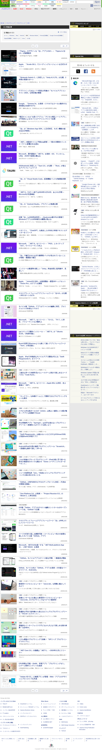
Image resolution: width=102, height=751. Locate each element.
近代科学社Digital (48, 727)
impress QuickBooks (85, 710)
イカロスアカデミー (67, 716)
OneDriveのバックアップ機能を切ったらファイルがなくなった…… (90, 387)
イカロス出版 (63, 701)
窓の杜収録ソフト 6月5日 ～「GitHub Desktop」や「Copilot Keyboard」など (82, 178)
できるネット (6, 728)
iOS (27, 35)
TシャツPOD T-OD (49, 710)
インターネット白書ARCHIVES (11, 731)
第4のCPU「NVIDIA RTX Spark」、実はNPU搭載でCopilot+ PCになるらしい (89, 288)
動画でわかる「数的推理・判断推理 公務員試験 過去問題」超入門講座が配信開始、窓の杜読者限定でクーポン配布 (90, 202)
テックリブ (62, 728)
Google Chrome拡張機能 (56, 35)
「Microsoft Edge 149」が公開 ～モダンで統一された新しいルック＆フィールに (90, 83)
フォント (83, 9)
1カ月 (97, 26)
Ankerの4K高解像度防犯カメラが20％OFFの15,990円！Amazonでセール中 (90, 217)
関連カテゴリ (10, 32)
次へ (66, 46)
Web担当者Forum (7, 707)
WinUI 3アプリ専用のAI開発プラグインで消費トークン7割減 (90, 355)
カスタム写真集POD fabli (87, 724)
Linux (23, 38)
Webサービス (16, 38)
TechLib (63, 731)
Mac (17, 35)
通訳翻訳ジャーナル (67, 710)
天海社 (81, 704)
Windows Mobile (34, 35)
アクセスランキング (81, 23)
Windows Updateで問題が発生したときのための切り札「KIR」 (90, 375)
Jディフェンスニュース (68, 707)
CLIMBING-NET (47, 722)
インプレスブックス (26, 724)
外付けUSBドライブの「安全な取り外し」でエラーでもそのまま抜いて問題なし (90, 342)
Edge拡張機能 (7, 38)
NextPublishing (24, 727)
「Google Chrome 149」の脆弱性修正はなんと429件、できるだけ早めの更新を (90, 186)
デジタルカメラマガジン (9, 725)
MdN (60, 719)
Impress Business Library (27, 710)
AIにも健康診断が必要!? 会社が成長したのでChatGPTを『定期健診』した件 (90, 127)
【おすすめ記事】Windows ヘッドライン (87, 335)
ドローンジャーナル (8, 716)
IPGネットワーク (82, 719)
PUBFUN (80, 713)
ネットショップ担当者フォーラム (29, 707)
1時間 (74, 26)
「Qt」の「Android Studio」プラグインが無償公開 (38, 204)
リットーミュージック (49, 704)
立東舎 (45, 713)
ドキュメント (63, 9)
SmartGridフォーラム (26, 704)
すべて (6, 35)
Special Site (79, 56)
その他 (28, 38)
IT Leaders (6, 713)
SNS (71, 9)
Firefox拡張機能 (44, 35)
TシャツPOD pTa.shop (86, 721)
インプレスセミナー (26, 713)
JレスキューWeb (66, 713)
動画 (76, 9)
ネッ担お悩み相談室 (8, 719)
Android (22, 35)
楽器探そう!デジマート (49, 707)
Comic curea (83, 707)
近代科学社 (44, 725)
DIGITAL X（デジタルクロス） (28, 716)
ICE (79, 701)
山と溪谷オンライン (48, 719)
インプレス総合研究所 (9, 710)
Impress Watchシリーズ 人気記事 (86, 303)
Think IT (5, 704)
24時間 (82, 26)
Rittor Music (44, 701)
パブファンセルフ (85, 716)
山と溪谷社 (44, 716)
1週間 (89, 26)
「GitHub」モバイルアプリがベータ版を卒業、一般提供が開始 (42, 558)
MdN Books (64, 722)
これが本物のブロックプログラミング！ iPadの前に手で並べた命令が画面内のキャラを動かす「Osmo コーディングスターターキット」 (42, 462)
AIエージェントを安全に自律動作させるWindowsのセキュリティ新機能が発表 (90, 140)
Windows (11, 35)
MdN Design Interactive (67, 725)
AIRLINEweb (65, 704)
